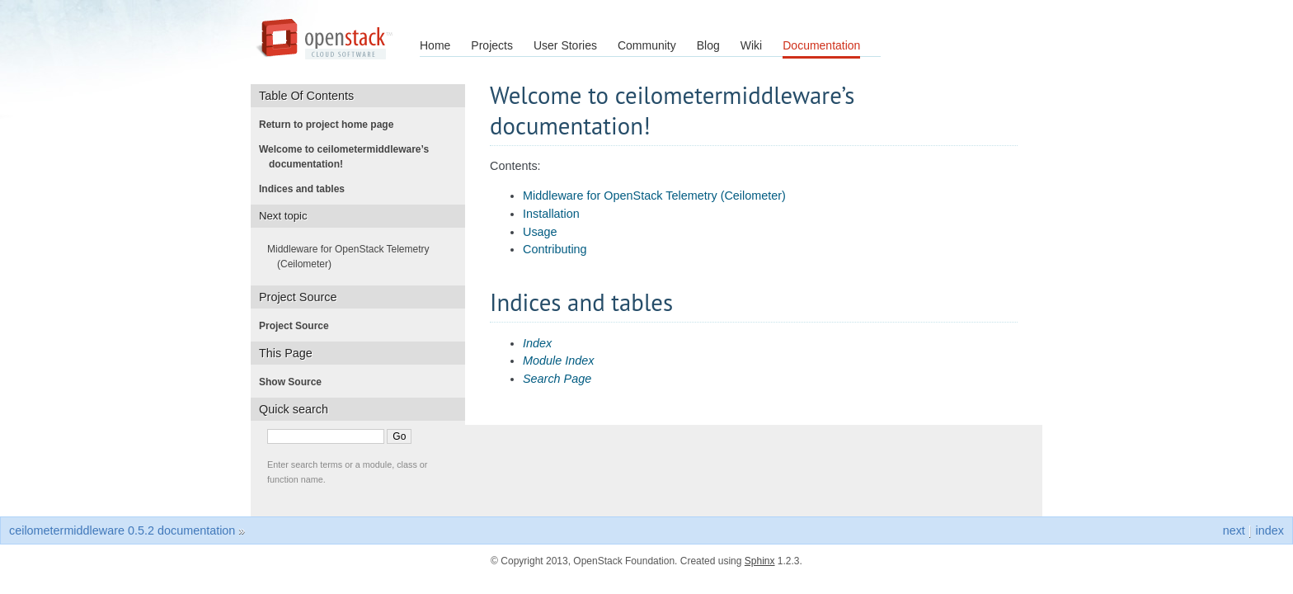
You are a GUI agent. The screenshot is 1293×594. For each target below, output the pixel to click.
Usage (540, 231)
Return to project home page (331, 124)
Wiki (751, 45)
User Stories (565, 45)
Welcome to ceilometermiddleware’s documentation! (349, 157)
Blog (708, 45)
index (1270, 530)
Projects (492, 45)
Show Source (295, 382)
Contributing (555, 249)
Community (647, 45)
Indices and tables (307, 189)
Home (435, 45)
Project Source (299, 326)
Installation (551, 213)
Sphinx (760, 561)
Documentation (821, 45)
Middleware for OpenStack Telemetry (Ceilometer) (654, 195)
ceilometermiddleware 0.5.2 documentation (122, 530)
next (1234, 530)
